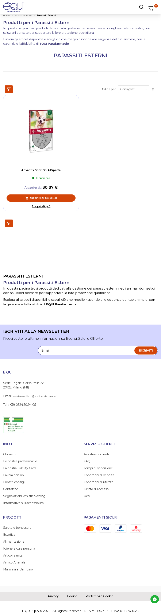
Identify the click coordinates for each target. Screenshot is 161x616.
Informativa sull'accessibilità (23, 503)
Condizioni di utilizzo (99, 482)
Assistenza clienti (96, 454)
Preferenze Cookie (99, 596)
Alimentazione (13, 541)
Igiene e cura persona (19, 548)
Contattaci (11, 489)
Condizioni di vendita (99, 475)
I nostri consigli (14, 482)
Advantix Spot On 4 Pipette (41, 170)
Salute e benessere (17, 528)
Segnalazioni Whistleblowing (24, 496)
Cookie (72, 596)
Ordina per (108, 89)
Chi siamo (10, 454)
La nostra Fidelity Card (19, 468)
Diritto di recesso (96, 489)
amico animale (23, 15)
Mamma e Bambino (18, 569)
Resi (87, 496)
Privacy (53, 596)
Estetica (9, 534)
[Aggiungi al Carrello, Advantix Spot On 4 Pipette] (41, 198)
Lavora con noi (13, 475)
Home (6, 15)
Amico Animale (14, 562)
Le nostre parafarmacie (20, 461)
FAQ (87, 461)
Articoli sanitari (13, 555)
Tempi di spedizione (98, 468)
